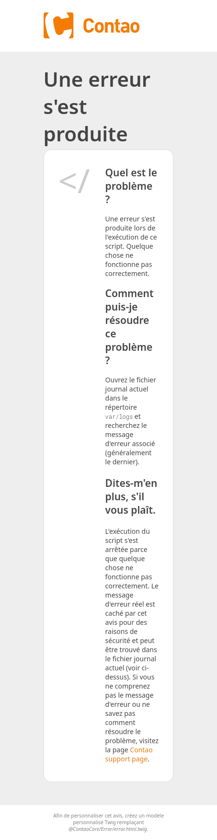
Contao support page (129, 754)
